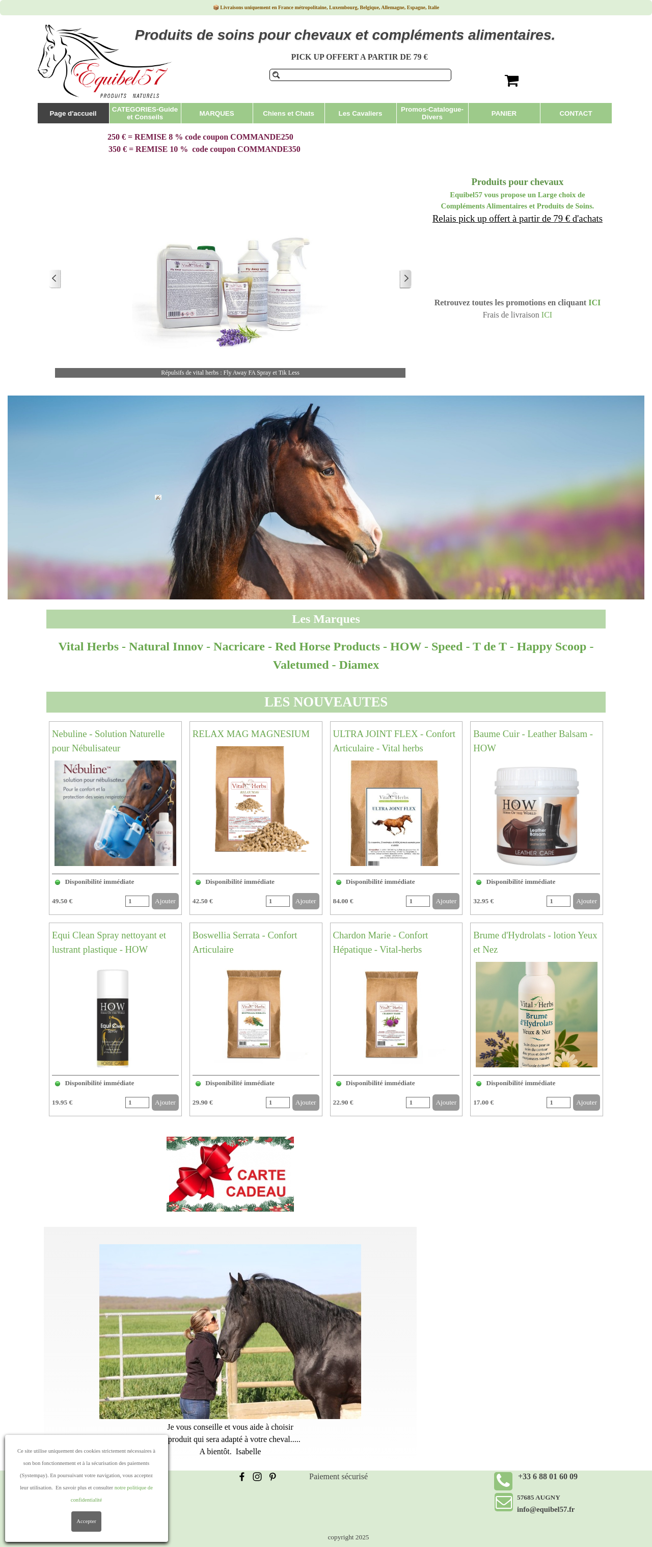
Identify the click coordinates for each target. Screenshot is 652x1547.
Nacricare (240, 646)
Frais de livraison (81, 1476)
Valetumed (301, 664)
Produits (575, 522)
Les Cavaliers (361, 113)
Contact (65, 1513)
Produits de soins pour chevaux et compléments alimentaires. (345, 35)
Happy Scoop (552, 646)
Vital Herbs (89, 646)
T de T (490, 646)
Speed (447, 646)
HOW (407, 646)
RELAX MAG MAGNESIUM (251, 733)
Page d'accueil (72, 113)
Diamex (359, 664)
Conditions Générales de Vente (103, 1488)
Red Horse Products (327, 646)
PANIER (504, 113)
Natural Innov (166, 646)
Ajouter (165, 901)
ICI (594, 302)
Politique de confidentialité (97, 1501)
